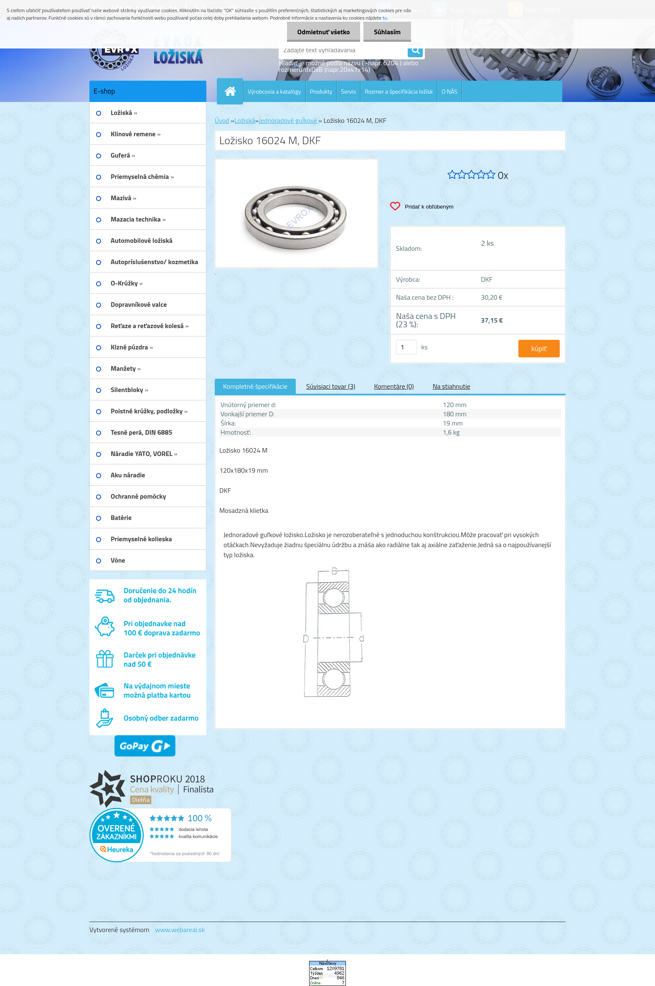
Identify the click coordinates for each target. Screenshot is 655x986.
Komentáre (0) (394, 386)
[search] (415, 50)
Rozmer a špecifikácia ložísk (399, 91)
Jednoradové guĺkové (288, 120)
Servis (348, 91)
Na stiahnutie (451, 386)
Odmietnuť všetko (323, 32)
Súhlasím (387, 32)
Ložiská (244, 120)
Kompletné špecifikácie (255, 386)
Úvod (222, 120)
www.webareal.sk (180, 930)
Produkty (321, 91)
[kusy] (406, 347)
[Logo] (146, 50)
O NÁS (449, 91)
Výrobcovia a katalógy (274, 91)
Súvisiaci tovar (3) (330, 386)
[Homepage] (233, 91)
